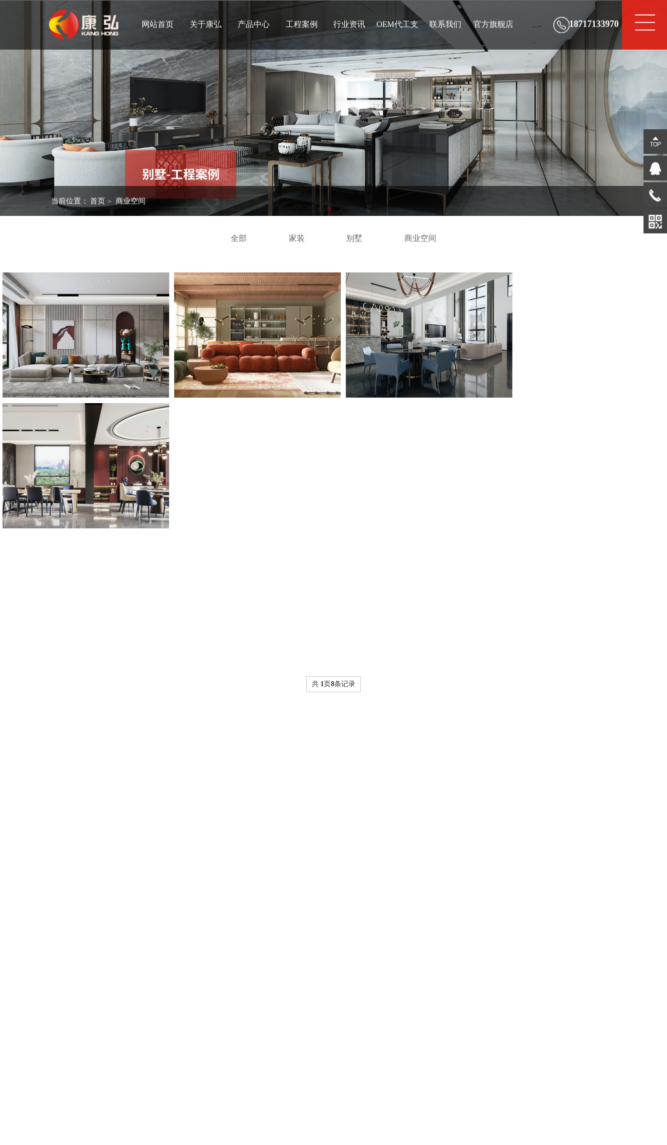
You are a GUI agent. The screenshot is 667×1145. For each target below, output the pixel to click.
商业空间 (131, 208)
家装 (297, 238)
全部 (239, 238)
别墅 (354, 238)
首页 (97, 208)
